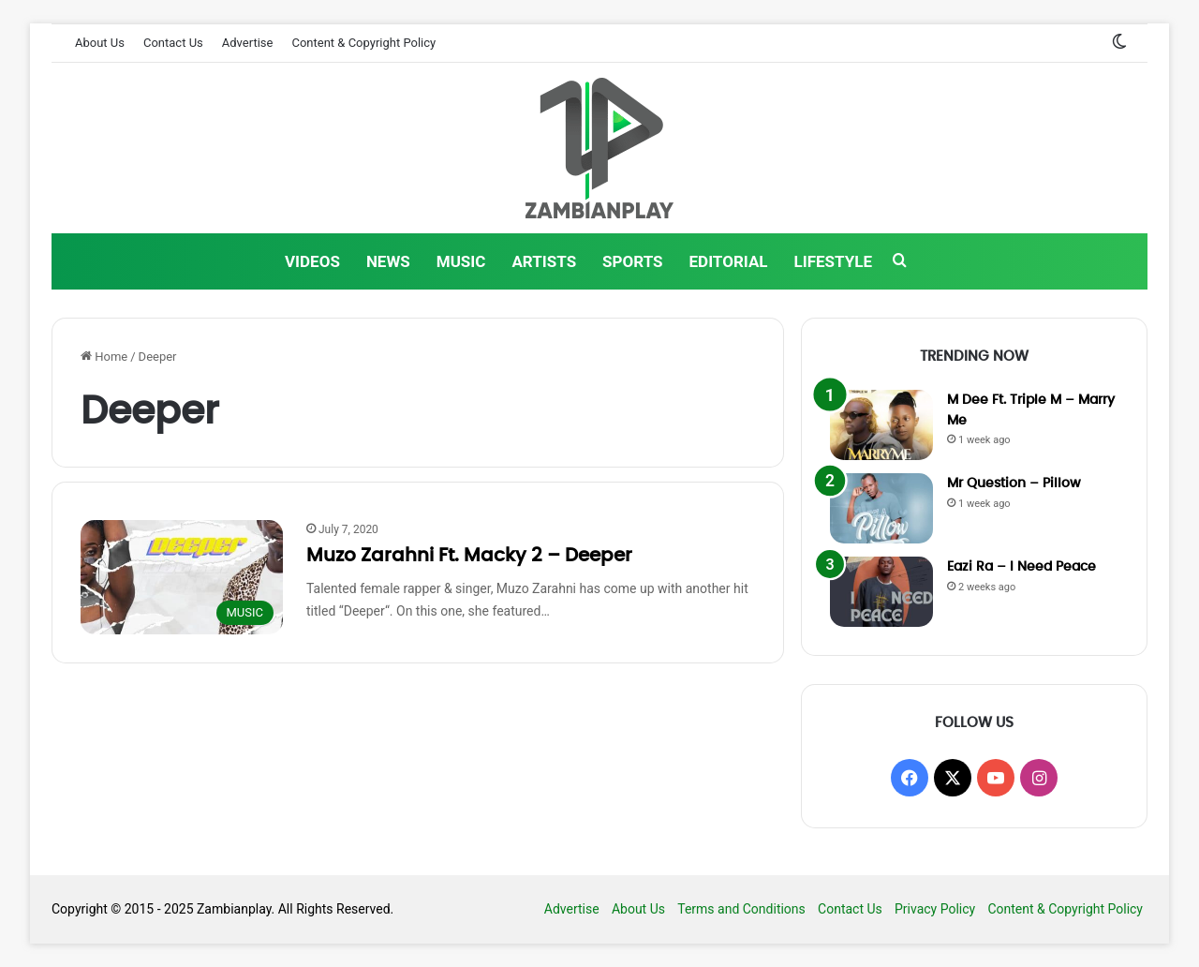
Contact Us (173, 43)
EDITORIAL (728, 261)
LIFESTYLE (833, 261)
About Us (100, 43)
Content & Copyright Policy (363, 43)
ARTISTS (543, 261)
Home (104, 357)
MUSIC (461, 261)
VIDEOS (312, 261)
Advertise (248, 43)
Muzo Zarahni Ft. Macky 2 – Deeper (469, 555)
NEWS (388, 261)
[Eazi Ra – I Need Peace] (881, 592)
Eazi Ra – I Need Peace (1021, 566)
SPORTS (632, 261)
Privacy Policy (935, 908)
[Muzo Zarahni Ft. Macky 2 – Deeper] (182, 577)
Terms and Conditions (741, 908)
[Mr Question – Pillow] (881, 508)
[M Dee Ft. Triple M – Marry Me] (881, 425)
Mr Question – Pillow (1014, 483)
